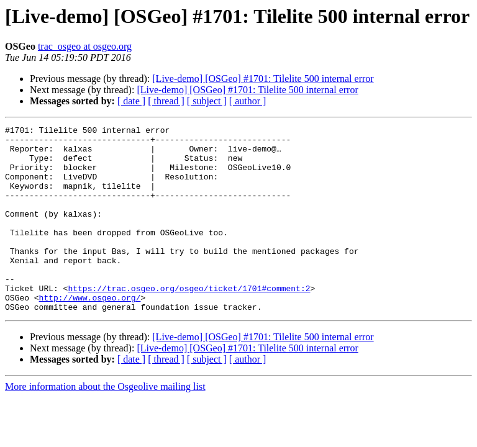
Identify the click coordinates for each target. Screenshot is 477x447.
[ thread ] (166, 101)
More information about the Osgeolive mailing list (105, 423)
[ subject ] (207, 101)
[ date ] (131, 101)
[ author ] (247, 101)
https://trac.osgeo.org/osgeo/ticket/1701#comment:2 (189, 321)
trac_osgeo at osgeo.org (85, 46)
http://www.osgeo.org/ (90, 332)
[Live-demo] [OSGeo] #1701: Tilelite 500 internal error (262, 78)
